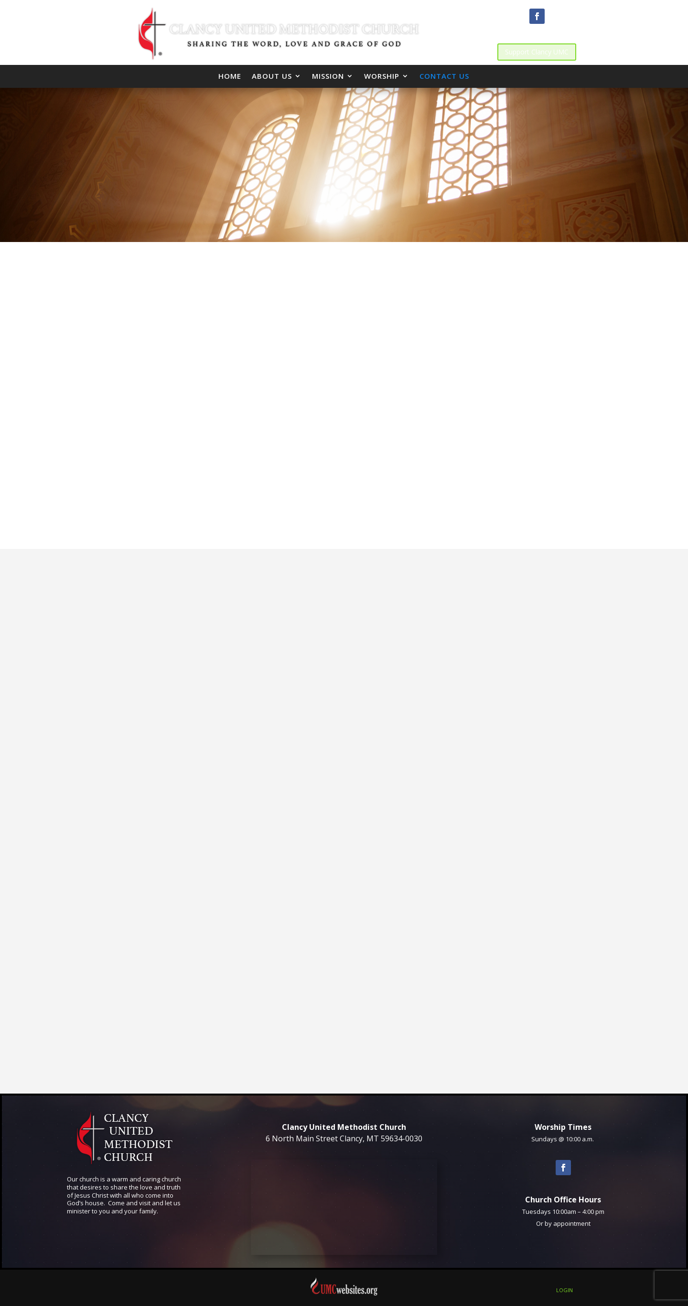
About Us (272, 76)
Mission (328, 76)
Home (229, 76)
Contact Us (444, 76)
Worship (381, 76)
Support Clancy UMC (537, 51)
